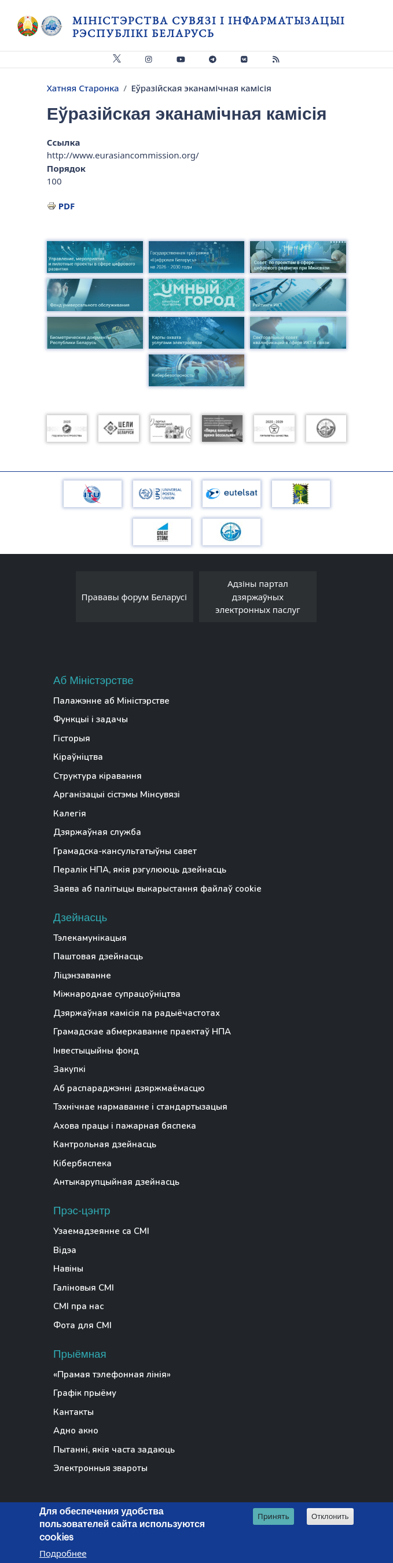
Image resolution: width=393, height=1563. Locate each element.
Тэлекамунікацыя (90, 938)
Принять (273, 1517)
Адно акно (75, 1430)
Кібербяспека (82, 1163)
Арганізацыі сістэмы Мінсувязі (116, 794)
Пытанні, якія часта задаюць (114, 1449)
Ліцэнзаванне (82, 975)
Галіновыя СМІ (83, 1288)
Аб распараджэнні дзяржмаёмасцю (129, 1088)
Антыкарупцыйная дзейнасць (116, 1182)
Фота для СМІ (82, 1325)
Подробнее (63, 1554)
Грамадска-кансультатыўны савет (125, 851)
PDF (66, 206)
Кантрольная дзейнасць (104, 1144)
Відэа (64, 1250)
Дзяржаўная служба (97, 832)
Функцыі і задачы (90, 719)
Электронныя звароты (100, 1468)
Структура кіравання (97, 776)
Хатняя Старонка (83, 88)
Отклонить (330, 1517)
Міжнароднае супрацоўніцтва (117, 994)
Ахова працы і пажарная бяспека (124, 1126)
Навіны (68, 1268)
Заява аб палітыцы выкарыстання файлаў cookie (157, 889)
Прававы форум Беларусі (133, 597)
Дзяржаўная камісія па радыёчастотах (136, 1013)
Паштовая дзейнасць (98, 956)
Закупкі (69, 1069)
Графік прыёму (84, 1393)
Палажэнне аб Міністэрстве (111, 701)
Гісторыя (71, 738)
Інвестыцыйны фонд (96, 1050)
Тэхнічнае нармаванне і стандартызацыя (140, 1107)
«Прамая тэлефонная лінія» (112, 1374)
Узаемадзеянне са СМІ (101, 1231)
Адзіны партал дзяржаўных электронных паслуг (257, 596)
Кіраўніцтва (78, 757)
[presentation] (64, 599)
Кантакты (73, 1412)
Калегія (69, 813)
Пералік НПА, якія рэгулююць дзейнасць (139, 869)
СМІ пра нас (78, 1306)
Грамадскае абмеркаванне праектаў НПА (142, 1031)
